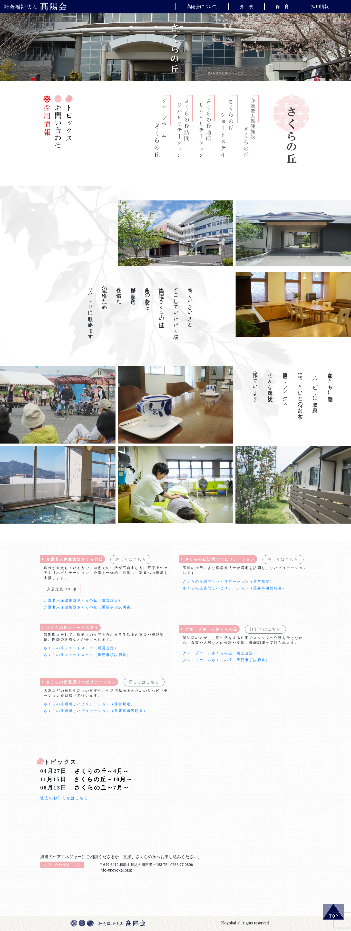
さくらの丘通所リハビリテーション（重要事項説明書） (95, 711)
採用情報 (320, 6)
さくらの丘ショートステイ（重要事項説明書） (87, 655)
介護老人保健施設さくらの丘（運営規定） (83, 600)
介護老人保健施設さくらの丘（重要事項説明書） (89, 607)
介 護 (246, 6)
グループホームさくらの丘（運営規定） (220, 653)
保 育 (282, 6)
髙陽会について (202, 6)
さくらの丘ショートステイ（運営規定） (81, 648)
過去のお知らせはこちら (64, 798)
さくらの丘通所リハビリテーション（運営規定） (89, 704)
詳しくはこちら (131, 559)
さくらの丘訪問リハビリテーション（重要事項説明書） (234, 588)
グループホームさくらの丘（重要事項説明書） (226, 660)
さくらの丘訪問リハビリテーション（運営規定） (228, 581)
